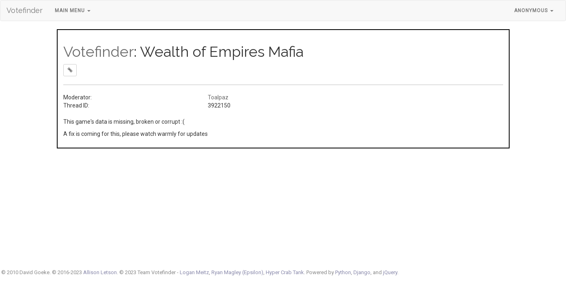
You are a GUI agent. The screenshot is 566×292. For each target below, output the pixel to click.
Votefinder (24, 10)
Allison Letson (100, 272)
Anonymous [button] (533, 10)
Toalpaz (218, 97)
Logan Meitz (194, 272)
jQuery (390, 272)
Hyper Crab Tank (285, 272)
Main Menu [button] (72, 10)
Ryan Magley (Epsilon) (237, 272)
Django (361, 272)
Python (343, 272)
